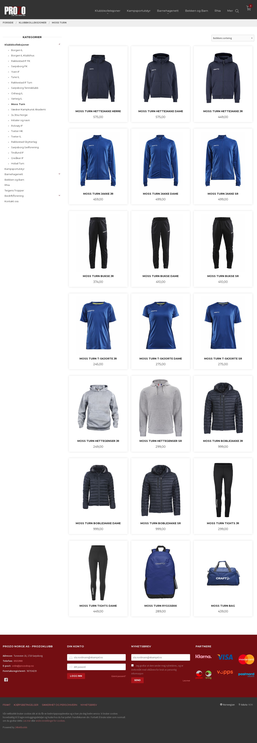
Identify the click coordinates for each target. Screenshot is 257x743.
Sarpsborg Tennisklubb (24, 87)
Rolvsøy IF (17, 125)
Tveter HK (17, 131)
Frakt (6, 704)
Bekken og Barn (14, 179)
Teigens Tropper (14, 190)
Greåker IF (17, 158)
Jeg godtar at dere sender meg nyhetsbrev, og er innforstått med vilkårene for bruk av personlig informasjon (157, 669)
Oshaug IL (17, 93)
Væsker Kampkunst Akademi (28, 109)
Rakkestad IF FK (20, 60)
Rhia (7, 185)
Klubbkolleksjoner (17, 44)
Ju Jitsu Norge (19, 114)
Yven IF (15, 71)
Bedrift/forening (14, 195)
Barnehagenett (14, 174)
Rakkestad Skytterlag (24, 141)
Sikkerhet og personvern (59, 704)
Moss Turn (18, 104)
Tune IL (15, 77)
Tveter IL (16, 136)
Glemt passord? (118, 676)
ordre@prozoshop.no (23, 665)
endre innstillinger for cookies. (50, 720)
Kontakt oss (11, 201)
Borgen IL (17, 50)
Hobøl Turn (17, 163)
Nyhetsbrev (89, 704)
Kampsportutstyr (14, 168)
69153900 (18, 660)
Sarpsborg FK (19, 66)
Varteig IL (16, 98)
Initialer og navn (20, 120)
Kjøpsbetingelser (26, 704)
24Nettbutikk (21, 727)
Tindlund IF (17, 152)
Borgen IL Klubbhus (22, 55)
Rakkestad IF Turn (21, 82)
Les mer (186, 680)
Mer (230, 9)
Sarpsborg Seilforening (25, 147)
